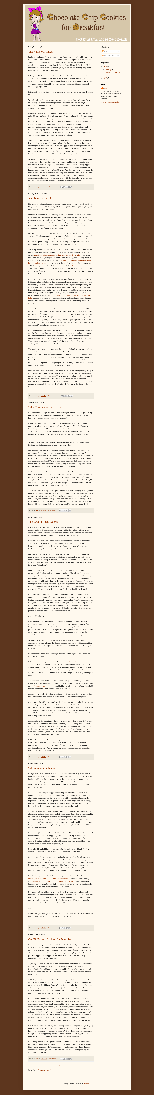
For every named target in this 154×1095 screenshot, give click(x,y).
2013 (105, 78)
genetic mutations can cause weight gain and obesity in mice (57, 255)
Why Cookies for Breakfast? (45, 407)
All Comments (108, 56)
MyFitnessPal (72, 662)
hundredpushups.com (39, 686)
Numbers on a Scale (40, 198)
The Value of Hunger (41, 51)
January (108, 70)
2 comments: (53, 187)
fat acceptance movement (80, 266)
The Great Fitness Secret (43, 521)
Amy (105, 88)
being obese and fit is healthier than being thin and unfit (53, 881)
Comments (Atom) (44, 1070)
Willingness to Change (42, 768)
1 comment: (52, 510)
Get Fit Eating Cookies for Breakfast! (50, 939)
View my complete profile (110, 102)
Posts (105, 51)
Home (61, 1066)
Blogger (86, 1084)
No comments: (53, 396)
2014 (105, 67)
